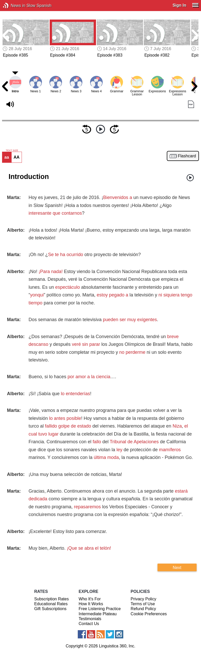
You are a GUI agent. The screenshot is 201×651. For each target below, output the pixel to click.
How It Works (91, 604)
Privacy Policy (143, 599)
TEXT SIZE (12, 150)
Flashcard (187, 156)
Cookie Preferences (149, 614)
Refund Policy (143, 609)
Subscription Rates (51, 599)
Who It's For (90, 599)
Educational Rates (51, 604)
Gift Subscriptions (50, 609)
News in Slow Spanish (13, 5)
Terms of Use (143, 604)
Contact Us (89, 623)
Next (177, 567)
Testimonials (90, 619)
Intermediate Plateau (98, 614)
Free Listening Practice (100, 609)
